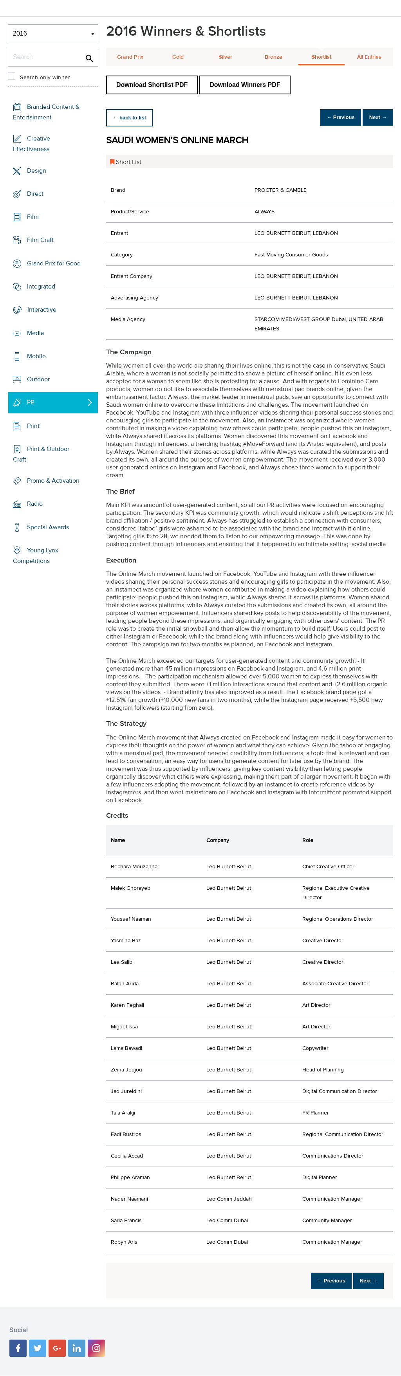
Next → (375, 118)
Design (36, 171)
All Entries (369, 57)
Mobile (36, 356)
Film (33, 217)
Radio (35, 504)
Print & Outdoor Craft (41, 454)
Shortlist (321, 57)
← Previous (332, 118)
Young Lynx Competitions (35, 555)
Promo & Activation (53, 481)
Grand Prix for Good (54, 263)
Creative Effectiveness (31, 144)
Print (33, 425)
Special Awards (48, 527)
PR (30, 402)
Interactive (41, 310)
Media (35, 333)
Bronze (273, 57)
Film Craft (40, 240)
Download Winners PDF (245, 84)
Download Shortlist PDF (152, 84)
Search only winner (45, 77)
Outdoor (38, 379)
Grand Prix (130, 57)
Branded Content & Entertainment (46, 112)
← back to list (132, 118)
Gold (178, 57)
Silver (225, 57)
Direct (35, 194)
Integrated (41, 286)
